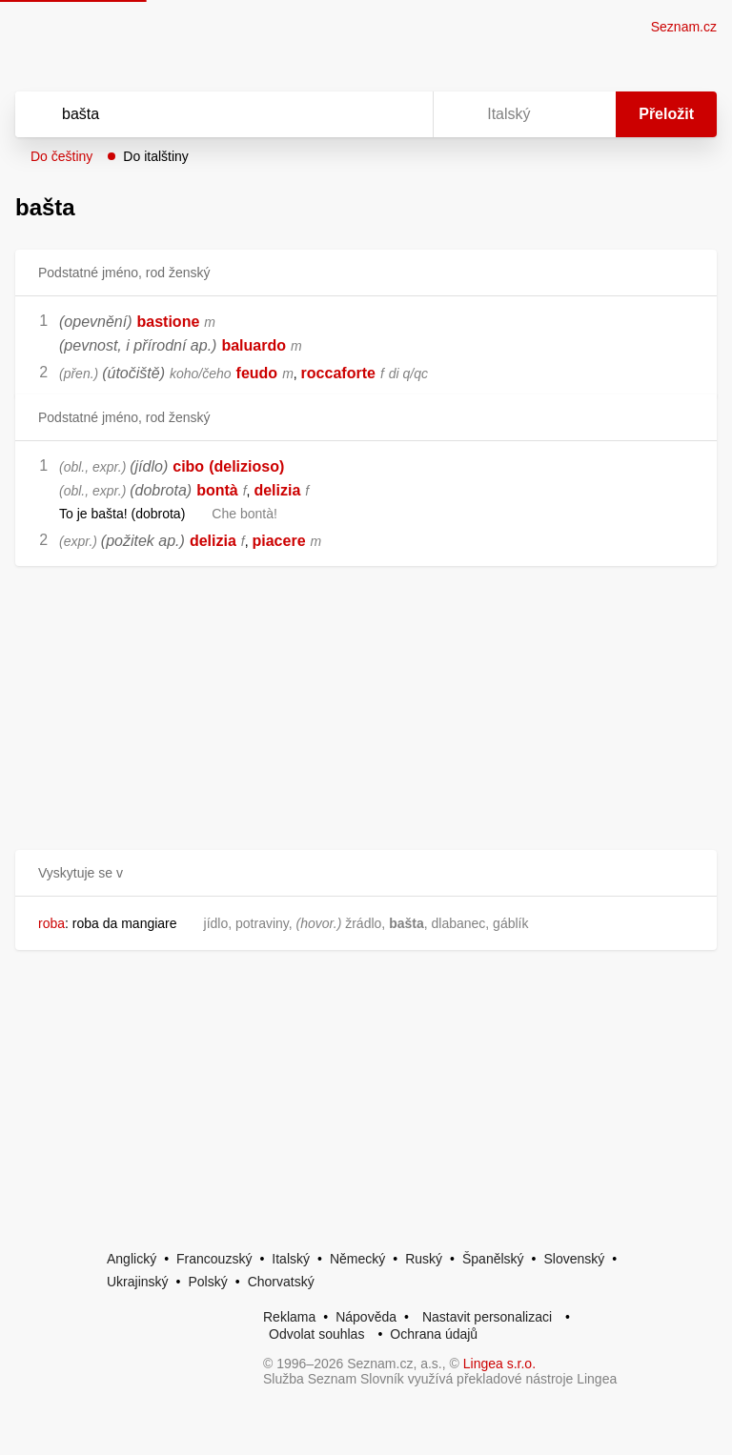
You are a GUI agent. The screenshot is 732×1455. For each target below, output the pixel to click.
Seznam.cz (684, 26)
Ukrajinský (138, 1281)
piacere (279, 541)
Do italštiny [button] (155, 156)
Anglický (131, 1258)
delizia (277, 490)
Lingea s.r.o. (499, 1363)
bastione (168, 321)
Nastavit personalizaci (487, 1316)
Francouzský (214, 1258)
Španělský (493, 1258)
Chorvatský (281, 1281)
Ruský (423, 1258)
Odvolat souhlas (316, 1334)
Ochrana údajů (434, 1334)
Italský (291, 1258)
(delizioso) (246, 466)
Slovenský (573, 1258)
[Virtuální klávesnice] (400, 114)
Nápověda (366, 1316)
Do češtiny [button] (61, 156)
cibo (188, 466)
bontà (217, 490)
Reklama (289, 1316)
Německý (357, 1258)
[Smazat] (358, 114)
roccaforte (338, 373)
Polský (207, 1281)
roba (51, 923)
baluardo (253, 345)
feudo (257, 373)
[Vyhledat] (199, 114)
